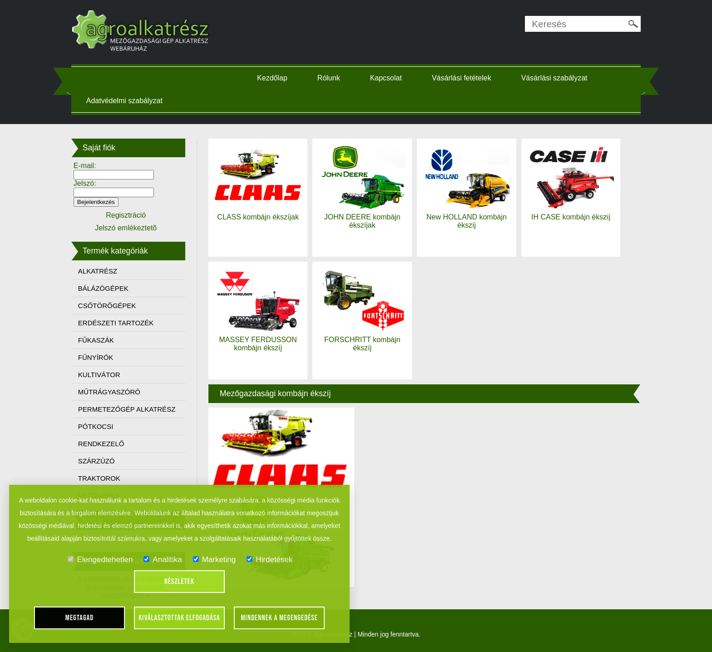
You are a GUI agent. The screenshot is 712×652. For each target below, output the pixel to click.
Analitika (162, 559)
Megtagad (79, 617)
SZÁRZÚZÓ (96, 461)
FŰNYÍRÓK (96, 357)
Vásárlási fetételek (461, 78)
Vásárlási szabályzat (554, 78)
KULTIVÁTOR (99, 374)
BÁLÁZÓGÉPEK (103, 288)
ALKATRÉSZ (97, 271)
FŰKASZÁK (96, 340)
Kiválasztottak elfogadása (179, 617)
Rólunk (328, 78)
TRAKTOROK (99, 478)
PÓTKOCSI (96, 426)
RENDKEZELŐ (101, 444)
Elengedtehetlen (100, 559)
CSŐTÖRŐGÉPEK (107, 305)
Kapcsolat (386, 78)
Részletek (179, 581)
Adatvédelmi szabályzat (124, 101)
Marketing (214, 559)
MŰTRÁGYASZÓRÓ (109, 392)
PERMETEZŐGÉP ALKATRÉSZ (127, 409)
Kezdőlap (272, 78)
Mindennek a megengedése (279, 617)
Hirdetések (269, 559)
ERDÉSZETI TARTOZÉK (115, 323)
